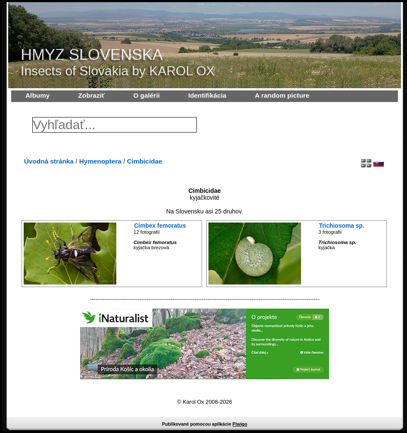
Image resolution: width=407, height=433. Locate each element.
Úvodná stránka (49, 161)
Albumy (37, 95)
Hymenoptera (100, 161)
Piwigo (240, 424)
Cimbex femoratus (160, 225)
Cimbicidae (144, 161)
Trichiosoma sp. (341, 225)
